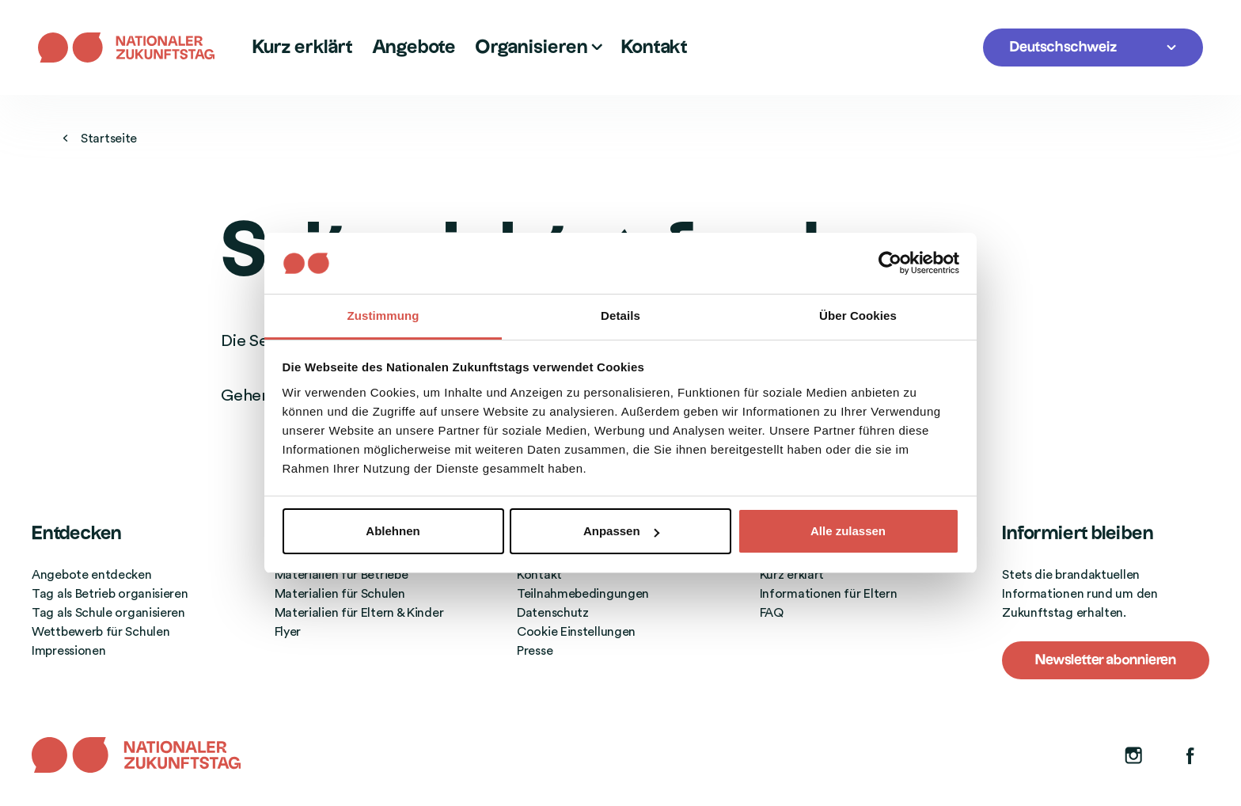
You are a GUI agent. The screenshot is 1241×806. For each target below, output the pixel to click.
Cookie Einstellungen (576, 631)
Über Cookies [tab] (858, 315)
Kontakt (654, 47)
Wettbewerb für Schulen (100, 631)
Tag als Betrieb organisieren (110, 593)
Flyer (288, 631)
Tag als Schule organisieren (108, 612)
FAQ (772, 612)
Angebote (414, 47)
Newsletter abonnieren (1105, 660)
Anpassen (621, 531)
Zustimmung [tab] (383, 315)
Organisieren (538, 47)
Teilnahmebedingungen (583, 593)
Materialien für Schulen (340, 593)
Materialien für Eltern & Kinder (359, 612)
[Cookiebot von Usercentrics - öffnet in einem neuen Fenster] (890, 263)
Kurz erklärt (302, 47)
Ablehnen (392, 531)
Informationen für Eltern (829, 593)
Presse (534, 650)
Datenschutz (553, 612)
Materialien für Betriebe (341, 574)
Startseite (100, 138)
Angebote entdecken (92, 574)
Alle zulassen (848, 531)
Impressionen (68, 650)
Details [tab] (620, 315)
